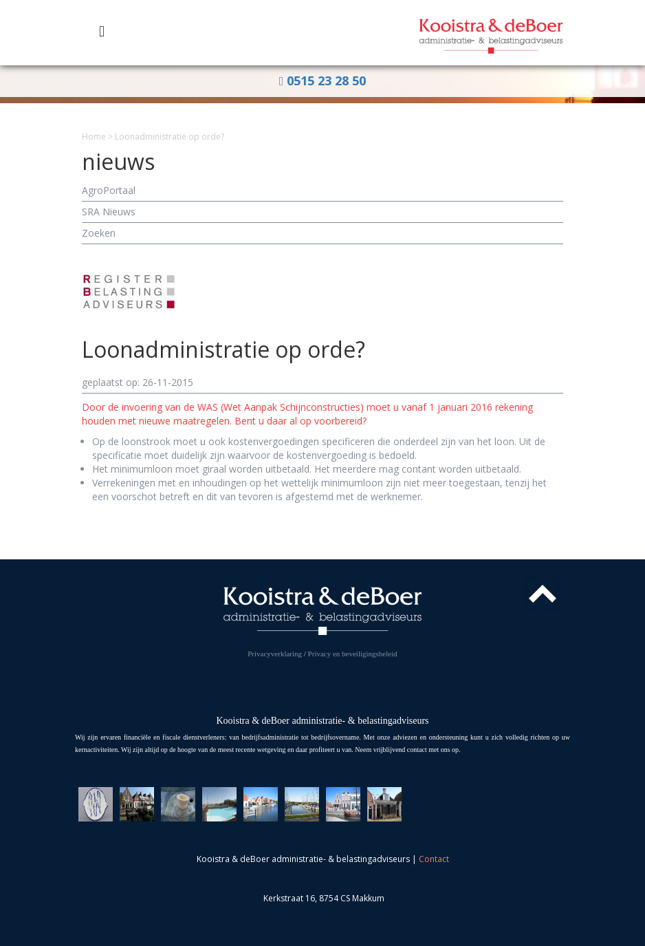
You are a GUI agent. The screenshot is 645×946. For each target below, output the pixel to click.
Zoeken (99, 232)
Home (94, 136)
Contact (434, 859)
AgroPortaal (108, 190)
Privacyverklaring (275, 653)
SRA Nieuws (108, 211)
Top (542, 594)
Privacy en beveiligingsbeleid (352, 653)
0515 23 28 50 (323, 80)
